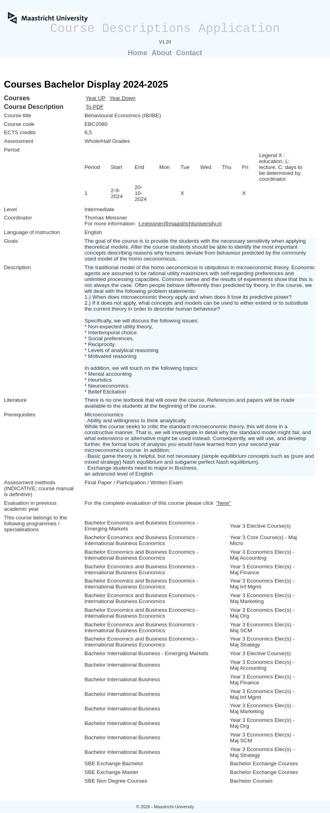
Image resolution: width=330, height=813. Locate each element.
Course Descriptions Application (165, 29)
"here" (223, 503)
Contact (189, 53)
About (162, 53)
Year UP (96, 98)
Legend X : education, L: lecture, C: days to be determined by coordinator (280, 167)
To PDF (95, 107)
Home (137, 53)
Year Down (122, 98)
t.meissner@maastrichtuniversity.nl (179, 224)
